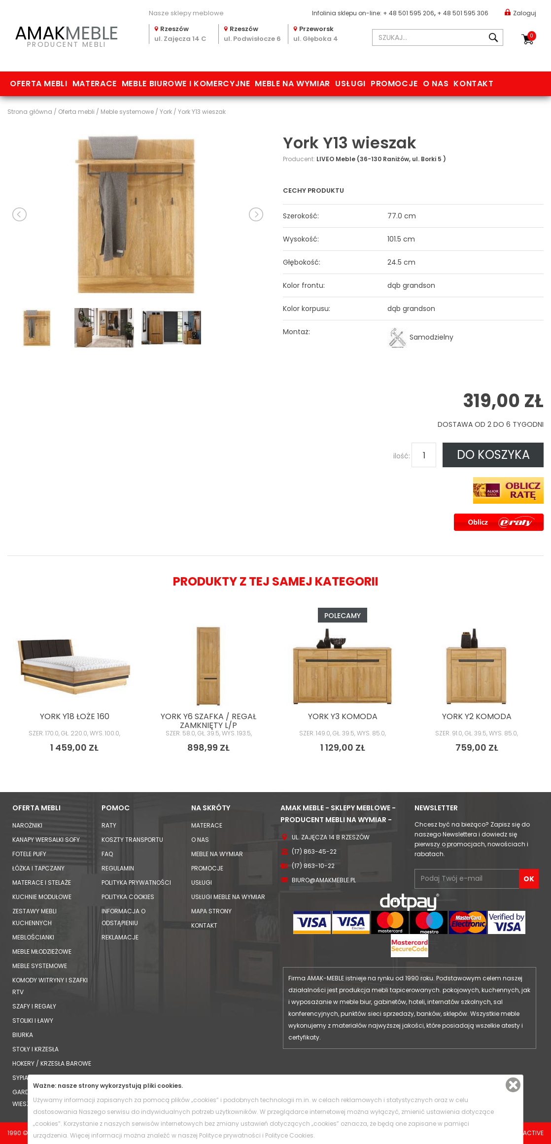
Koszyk (531, 36)
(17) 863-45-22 (314, 851)
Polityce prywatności (230, 1135)
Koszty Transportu (132, 839)
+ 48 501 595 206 (408, 13)
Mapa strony (211, 911)
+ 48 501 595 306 (462, 13)
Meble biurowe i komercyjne (186, 83)
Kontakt (473, 83)
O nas (435, 83)
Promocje (394, 83)
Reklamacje (120, 937)
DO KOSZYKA (493, 455)
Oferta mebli (39, 83)
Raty (109, 825)
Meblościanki (33, 937)
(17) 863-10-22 (313, 866)
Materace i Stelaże (41, 882)
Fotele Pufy (29, 854)
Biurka (22, 1035)
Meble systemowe (39, 966)
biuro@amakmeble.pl (324, 880)
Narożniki (27, 825)
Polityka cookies (128, 897)
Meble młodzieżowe (41, 951)
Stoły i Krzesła (35, 1049)
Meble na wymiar (292, 83)
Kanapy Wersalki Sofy (46, 839)
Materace (94, 83)
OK (528, 879)
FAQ (107, 854)
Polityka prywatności (136, 882)
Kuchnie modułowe (41, 897)
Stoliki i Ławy (32, 1020)
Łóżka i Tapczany (38, 868)
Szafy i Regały (34, 1006)
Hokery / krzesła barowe (51, 1063)
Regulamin (118, 868)
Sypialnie (25, 1078)
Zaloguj (520, 12)
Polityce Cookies (289, 1135)
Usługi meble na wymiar (228, 897)
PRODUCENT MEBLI (66, 35)
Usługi (350, 83)
